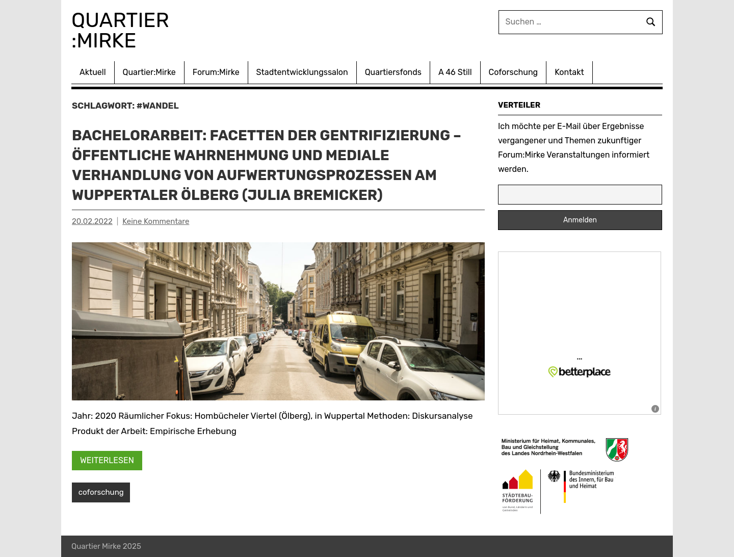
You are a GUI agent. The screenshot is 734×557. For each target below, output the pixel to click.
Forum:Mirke (216, 72)
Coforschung (513, 72)
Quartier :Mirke (122, 30)
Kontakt (569, 72)
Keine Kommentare (155, 221)
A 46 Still (455, 72)
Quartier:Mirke (149, 72)
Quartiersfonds (393, 72)
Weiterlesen (107, 460)
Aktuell (93, 72)
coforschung (101, 492)
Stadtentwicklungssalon (302, 72)
